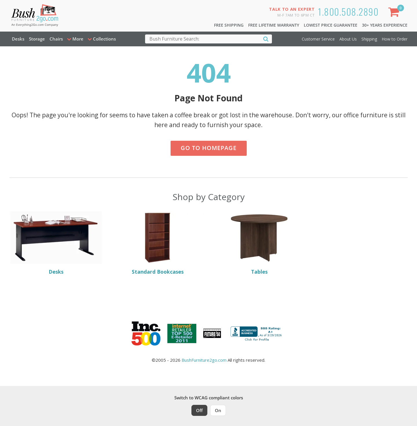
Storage (37, 39)
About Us (348, 39)
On (218, 410)
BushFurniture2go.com (204, 360)
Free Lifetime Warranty (273, 25)
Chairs (56, 39)
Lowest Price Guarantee (330, 25)
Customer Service (318, 39)
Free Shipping (229, 25)
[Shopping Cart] (394, 13)
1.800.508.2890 (348, 11)
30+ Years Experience (384, 25)
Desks (18, 39)
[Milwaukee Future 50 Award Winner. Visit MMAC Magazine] (212, 333)
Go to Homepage (209, 148)
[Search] (266, 39)
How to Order (394, 39)
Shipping (369, 39)
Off (199, 410)
